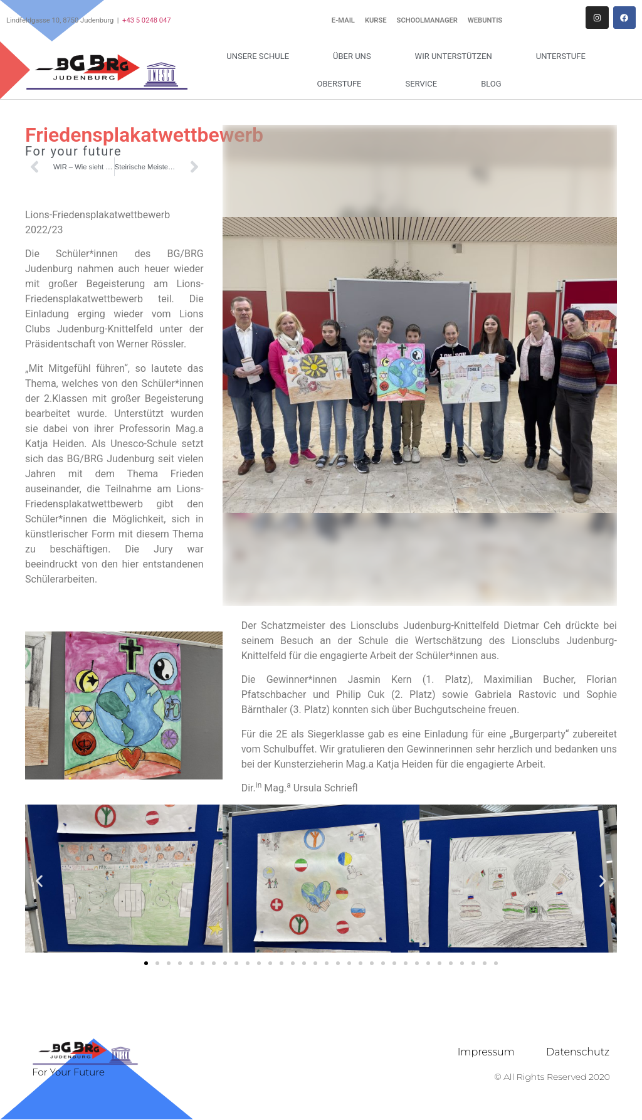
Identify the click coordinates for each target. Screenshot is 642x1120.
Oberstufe (342, 84)
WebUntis (485, 20)
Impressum (486, 1052)
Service (424, 84)
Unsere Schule (260, 56)
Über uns (355, 56)
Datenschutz (577, 1052)
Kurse (376, 20)
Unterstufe (564, 56)
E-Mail (343, 20)
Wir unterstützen (456, 56)
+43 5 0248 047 (146, 20)
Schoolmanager (427, 20)
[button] (39, 881)
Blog (491, 83)
